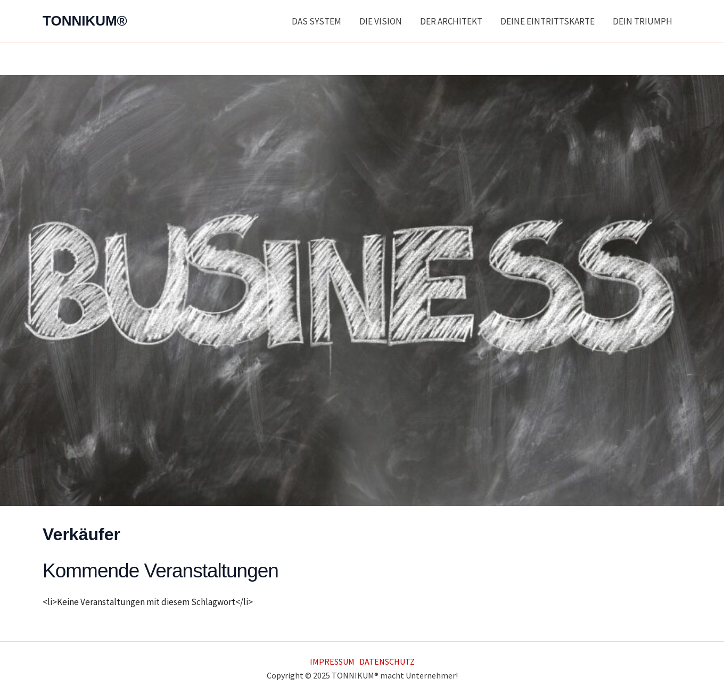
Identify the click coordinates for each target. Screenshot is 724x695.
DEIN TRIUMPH (642, 21)
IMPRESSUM (332, 661)
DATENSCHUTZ (387, 661)
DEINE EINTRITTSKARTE (547, 21)
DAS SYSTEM (316, 21)
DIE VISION (380, 21)
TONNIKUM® (85, 21)
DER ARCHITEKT (451, 21)
